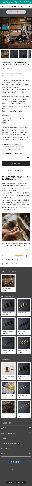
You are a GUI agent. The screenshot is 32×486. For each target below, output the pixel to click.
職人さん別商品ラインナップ (8, 433)
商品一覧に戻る (16, 462)
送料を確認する (18, 73)
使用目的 (3, 438)
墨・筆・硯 (3, 428)
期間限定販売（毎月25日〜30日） (10, 443)
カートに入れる (16, 163)
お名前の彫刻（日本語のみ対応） (12, 153)
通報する (28, 249)
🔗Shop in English (16, 12)
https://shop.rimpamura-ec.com (12, 149)
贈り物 (3, 454)
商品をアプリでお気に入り (16, 170)
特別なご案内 (5, 448)
